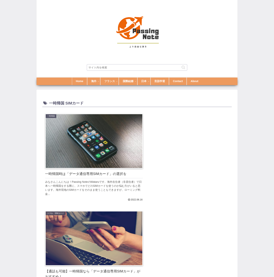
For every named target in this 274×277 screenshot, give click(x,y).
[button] (183, 67)
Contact (197, 265)
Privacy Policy (225, 265)
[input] (137, 67)
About (209, 265)
